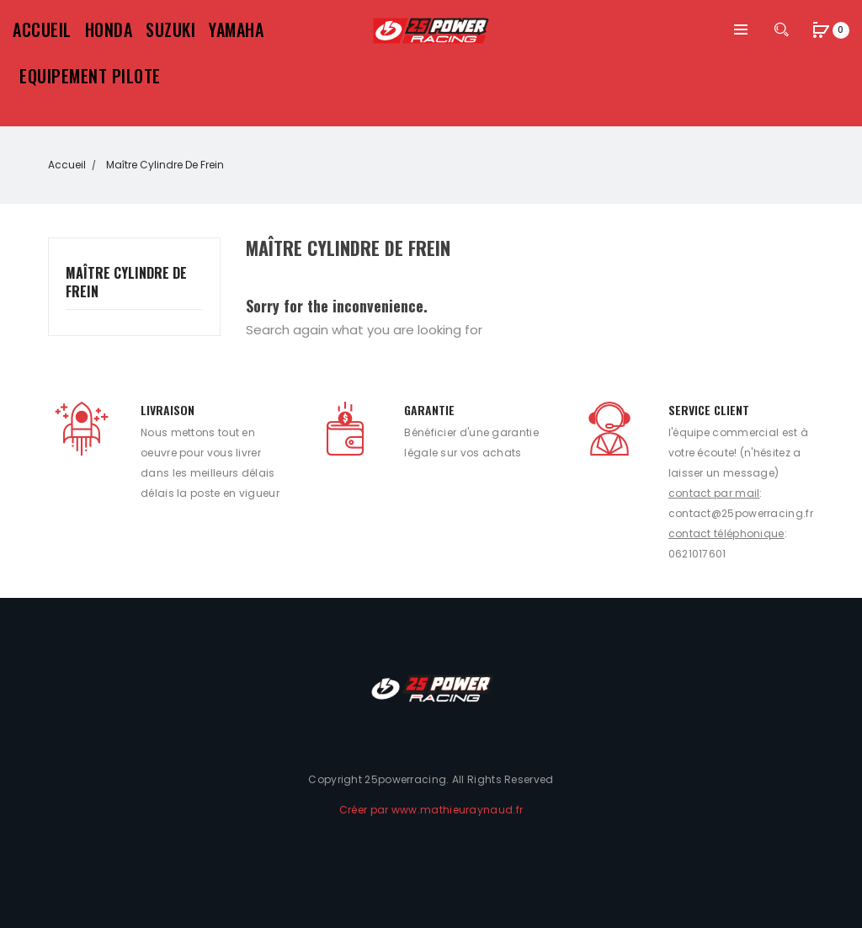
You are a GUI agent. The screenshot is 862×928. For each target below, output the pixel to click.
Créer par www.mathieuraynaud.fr (431, 810)
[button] (821, 31)
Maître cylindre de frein (126, 282)
